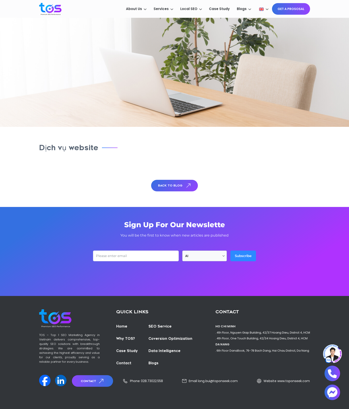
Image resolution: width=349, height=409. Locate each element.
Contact (93, 381)
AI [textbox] (186, 256)
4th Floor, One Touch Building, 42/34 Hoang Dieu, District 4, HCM (262, 338)
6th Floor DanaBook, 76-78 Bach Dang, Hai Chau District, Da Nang (263, 350)
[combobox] (204, 256)
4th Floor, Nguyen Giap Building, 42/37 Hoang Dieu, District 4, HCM (263, 332)
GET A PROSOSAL (291, 9)
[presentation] (127, 273)
